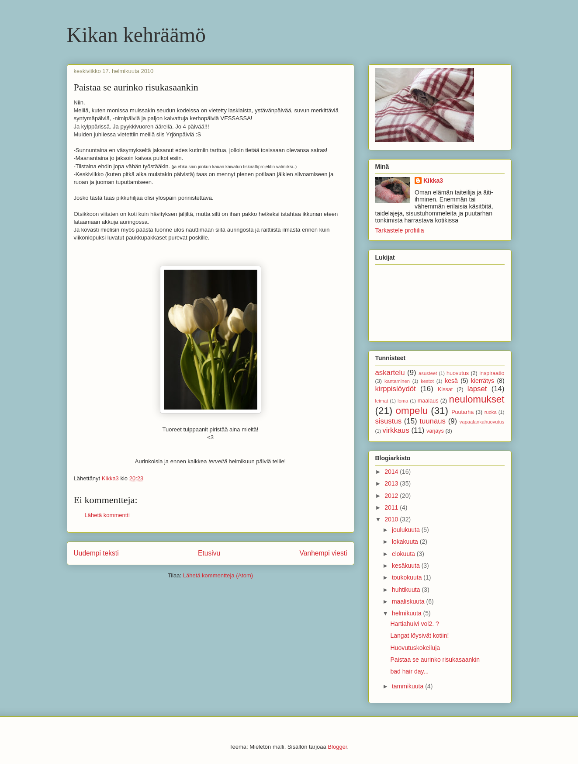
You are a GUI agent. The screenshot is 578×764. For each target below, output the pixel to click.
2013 (392, 483)
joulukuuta (407, 529)
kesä (451, 380)
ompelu (412, 410)
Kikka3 (433, 180)
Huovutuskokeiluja (415, 647)
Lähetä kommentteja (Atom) (218, 575)
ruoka (491, 412)
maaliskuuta (409, 601)
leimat (381, 400)
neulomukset (477, 399)
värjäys (435, 431)
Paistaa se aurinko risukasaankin (435, 659)
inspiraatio (491, 373)
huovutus (457, 373)
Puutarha (462, 412)
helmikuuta (407, 613)
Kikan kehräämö (136, 34)
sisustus (388, 421)
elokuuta (404, 553)
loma (403, 400)
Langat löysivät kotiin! (419, 635)
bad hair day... (409, 671)
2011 (392, 507)
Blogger (337, 746)
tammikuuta (408, 686)
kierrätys (482, 380)
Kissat (445, 389)
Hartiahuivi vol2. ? (414, 623)
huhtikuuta (407, 589)
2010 (392, 519)
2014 (392, 471)
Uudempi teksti (96, 553)
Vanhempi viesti (323, 553)
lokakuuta (406, 541)
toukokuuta (407, 577)
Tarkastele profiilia (399, 230)
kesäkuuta (407, 565)
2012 (392, 495)
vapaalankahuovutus (482, 421)
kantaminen (397, 381)
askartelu (390, 372)
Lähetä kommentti (107, 515)
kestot (427, 381)
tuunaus (432, 421)
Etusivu (209, 553)
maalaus (428, 401)
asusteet (428, 373)
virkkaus (395, 430)
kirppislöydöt (395, 389)
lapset (477, 389)
